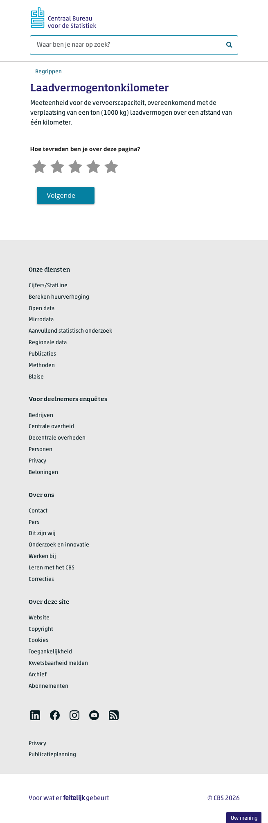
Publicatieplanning (52, 754)
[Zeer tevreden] (111, 165)
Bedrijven (41, 415)
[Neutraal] (75, 165)
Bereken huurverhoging (59, 297)
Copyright (41, 629)
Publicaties (42, 354)
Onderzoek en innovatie (59, 545)
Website (39, 618)
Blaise (36, 377)
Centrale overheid (51, 426)
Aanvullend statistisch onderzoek (70, 331)
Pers (34, 522)
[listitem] (35, 715)
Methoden (42, 365)
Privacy (37, 461)
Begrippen (48, 72)
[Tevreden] (93, 165)
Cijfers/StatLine (48, 285)
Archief (38, 675)
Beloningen (43, 472)
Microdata (41, 319)
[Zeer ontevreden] (39, 165)
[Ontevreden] (57, 165)
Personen (40, 449)
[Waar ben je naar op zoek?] (134, 45)
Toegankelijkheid (50, 652)
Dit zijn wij (42, 533)
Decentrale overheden (57, 438)
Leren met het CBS (51, 568)
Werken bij (42, 556)
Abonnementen (48, 686)
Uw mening (244, 818)
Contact (38, 511)
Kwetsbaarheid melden (58, 663)
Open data (41, 308)
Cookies (38, 640)
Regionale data (48, 342)
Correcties (41, 579)
